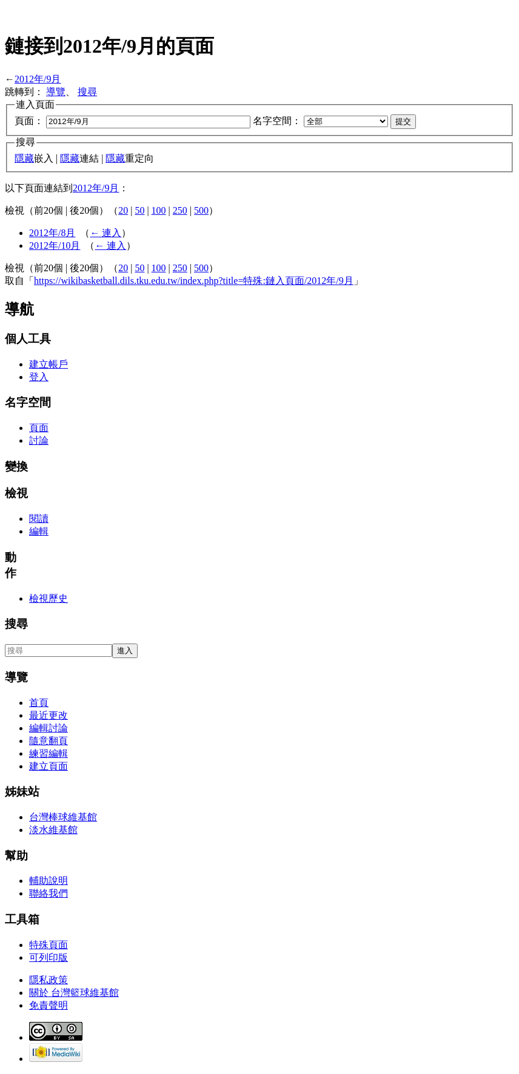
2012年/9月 (38, 79)
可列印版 (48, 957)
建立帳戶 (48, 364)
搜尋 (87, 92)
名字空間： (277, 121)
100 (159, 210)
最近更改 (48, 715)
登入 (39, 377)
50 (139, 210)
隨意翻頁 (48, 741)
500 (201, 210)
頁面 (39, 428)
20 (123, 210)
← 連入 (105, 233)
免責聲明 (48, 1005)
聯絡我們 (48, 893)
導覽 (55, 92)
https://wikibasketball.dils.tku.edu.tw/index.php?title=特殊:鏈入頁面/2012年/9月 (193, 280)
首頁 (39, 702)
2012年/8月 (52, 233)
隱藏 (24, 158)
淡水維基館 (53, 830)
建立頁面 (48, 766)
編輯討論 (48, 728)
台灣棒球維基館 (63, 817)
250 (180, 210)
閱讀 (39, 518)
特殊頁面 (48, 945)
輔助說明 (48, 880)
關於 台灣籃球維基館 (74, 992)
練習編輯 (48, 753)
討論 (39, 440)
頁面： (29, 121)
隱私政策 (48, 980)
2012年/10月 (54, 245)
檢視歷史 (48, 598)
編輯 (39, 531)
